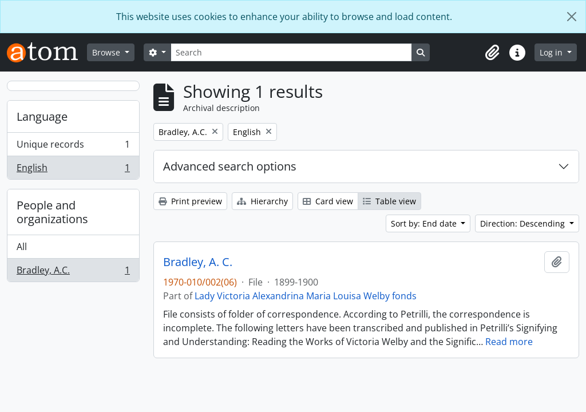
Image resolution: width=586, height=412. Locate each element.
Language (42, 116)
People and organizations (52, 212)
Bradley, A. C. (197, 262)
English (73, 170)
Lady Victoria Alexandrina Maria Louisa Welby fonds (306, 296)
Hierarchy (262, 201)
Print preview (190, 201)
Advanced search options (229, 166)
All (22, 246)
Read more (509, 341)
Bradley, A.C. (73, 272)
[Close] (571, 17)
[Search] (291, 52)
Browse (107, 52)
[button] (492, 52)
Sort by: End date (425, 223)
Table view (389, 201)
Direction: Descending (523, 223)
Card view (328, 201)
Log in (552, 52)
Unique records (73, 146)
